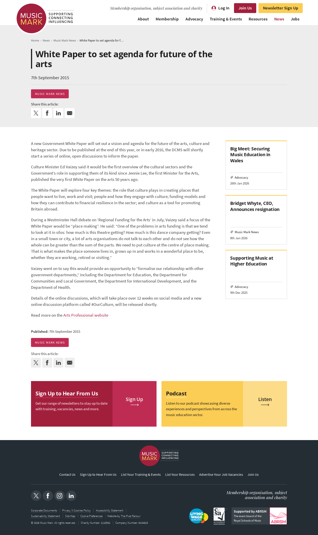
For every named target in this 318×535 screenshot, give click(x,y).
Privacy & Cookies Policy (76, 510)
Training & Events (226, 19)
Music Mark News (50, 94)
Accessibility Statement (109, 510)
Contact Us (67, 474)
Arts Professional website (85, 315)
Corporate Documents (44, 510)
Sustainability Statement (45, 516)
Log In (224, 8)
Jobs (295, 19)
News (279, 19)
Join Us (245, 8)
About (143, 19)
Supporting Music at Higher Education (251, 261)
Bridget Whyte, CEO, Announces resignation (254, 206)
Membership (167, 19)
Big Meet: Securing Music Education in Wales (250, 154)
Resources (258, 19)
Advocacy (194, 19)
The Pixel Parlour (131, 516)
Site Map (70, 516)
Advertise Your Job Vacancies (221, 474)
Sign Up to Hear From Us (98, 474)
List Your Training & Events (141, 474)
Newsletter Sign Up (280, 8)
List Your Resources (180, 474)
